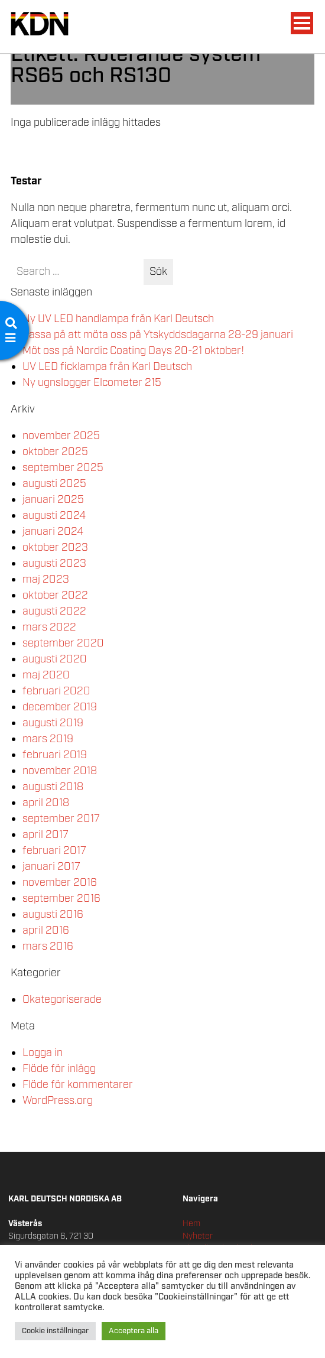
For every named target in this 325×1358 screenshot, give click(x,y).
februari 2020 (56, 691)
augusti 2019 (52, 723)
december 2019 (59, 707)
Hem (191, 1224)
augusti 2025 (54, 484)
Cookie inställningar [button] (55, 1331)
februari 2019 (54, 755)
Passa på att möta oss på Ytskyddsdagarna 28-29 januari (157, 335)
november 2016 (59, 883)
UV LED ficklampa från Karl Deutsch (107, 367)
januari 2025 (53, 500)
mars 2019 (47, 739)
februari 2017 (54, 851)
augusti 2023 (54, 564)
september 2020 (63, 643)
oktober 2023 (55, 548)
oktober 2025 (55, 452)
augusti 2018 (52, 787)
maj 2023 (45, 580)
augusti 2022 (54, 612)
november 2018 (59, 771)
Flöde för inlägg (59, 1069)
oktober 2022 (55, 596)
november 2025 (61, 436)
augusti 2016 (52, 915)
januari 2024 (52, 532)
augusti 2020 (54, 659)
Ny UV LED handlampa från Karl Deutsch (118, 319)
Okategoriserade (62, 1000)
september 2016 (61, 899)
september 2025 (62, 468)
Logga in (42, 1053)
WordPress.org (57, 1101)
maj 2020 (46, 675)
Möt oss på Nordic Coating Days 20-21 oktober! (133, 351)
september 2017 (61, 819)
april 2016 (45, 931)
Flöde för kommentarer (77, 1085)
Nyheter (198, 1236)
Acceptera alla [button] (133, 1331)
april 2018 (45, 803)
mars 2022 (49, 627)
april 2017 (45, 835)
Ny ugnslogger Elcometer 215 (91, 383)
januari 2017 (51, 867)
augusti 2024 (54, 516)
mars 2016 (47, 947)
